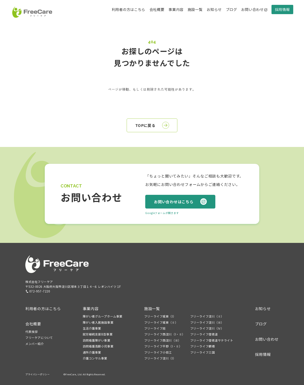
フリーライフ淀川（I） (160, 358)
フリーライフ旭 (155, 328)
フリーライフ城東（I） (160, 316)
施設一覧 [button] (152, 308)
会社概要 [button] (156, 9)
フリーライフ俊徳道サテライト (211, 340)
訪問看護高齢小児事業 (98, 346)
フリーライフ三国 (202, 352)
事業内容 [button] (91, 308)
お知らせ (214, 9)
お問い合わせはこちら (180, 201)
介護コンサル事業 (95, 358)
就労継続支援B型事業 (98, 334)
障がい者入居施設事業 (98, 322)
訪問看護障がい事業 (96, 340)
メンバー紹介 (34, 344)
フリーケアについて (39, 337)
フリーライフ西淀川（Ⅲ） (162, 340)
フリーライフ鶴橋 (202, 346)
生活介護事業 (92, 328)
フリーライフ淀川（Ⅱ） (207, 316)
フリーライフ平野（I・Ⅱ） (163, 346)
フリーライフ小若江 (158, 352)
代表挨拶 (31, 332)
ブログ (231, 9)
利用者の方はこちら (128, 9)
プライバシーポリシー (37, 374)
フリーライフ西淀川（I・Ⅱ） (164, 334)
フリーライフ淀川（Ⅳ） (207, 328)
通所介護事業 (92, 352)
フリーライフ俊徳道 (204, 334)
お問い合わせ (254, 9)
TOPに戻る (152, 125)
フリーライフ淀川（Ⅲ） (207, 322)
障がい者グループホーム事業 (102, 316)
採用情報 (282, 9)
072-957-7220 (37, 291)
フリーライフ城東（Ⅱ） (161, 322)
